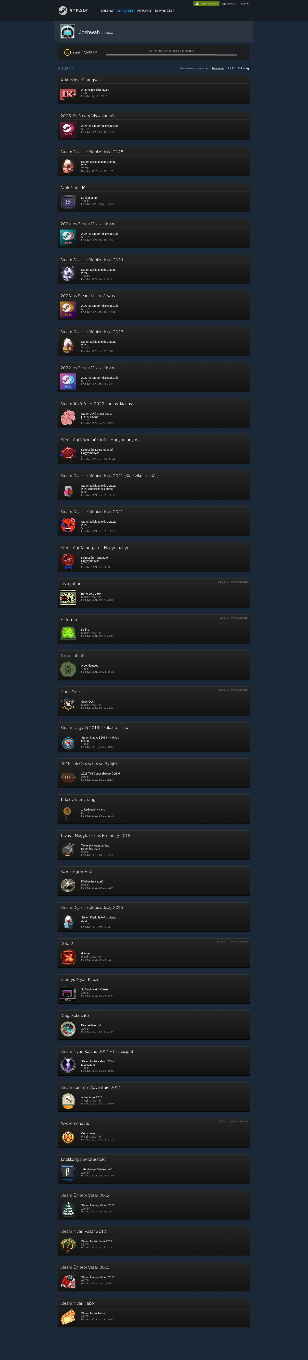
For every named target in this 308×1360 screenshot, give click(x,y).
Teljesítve (218, 68)
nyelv (243, 3)
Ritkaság (243, 68)
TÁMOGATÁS (164, 11)
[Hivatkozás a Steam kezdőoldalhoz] (76, 14)
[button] (154, 89)
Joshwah (90, 32)
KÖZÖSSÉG (125, 11)
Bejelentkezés (229, 3)
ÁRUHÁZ (107, 11)
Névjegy (144, 11)
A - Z (231, 68)
